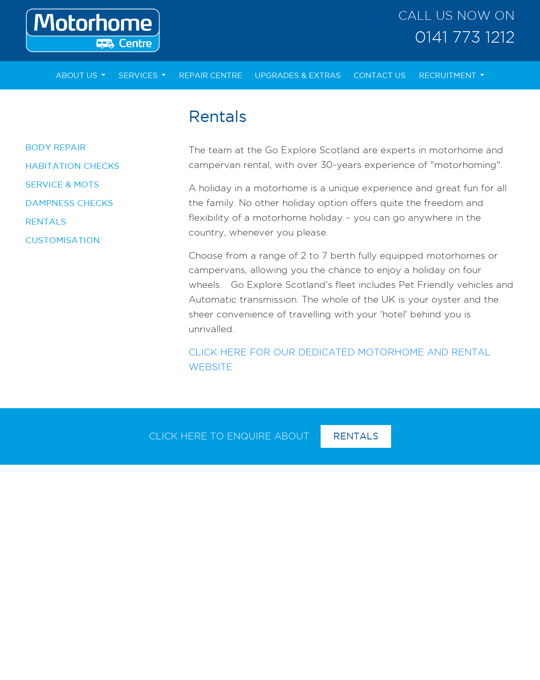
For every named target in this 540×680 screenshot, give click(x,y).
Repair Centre (210, 75)
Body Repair (55, 147)
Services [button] (139, 75)
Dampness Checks (69, 203)
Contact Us (380, 75)
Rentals (45, 221)
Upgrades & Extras (298, 75)
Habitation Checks (72, 165)
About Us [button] (78, 75)
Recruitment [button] (448, 75)
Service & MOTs (62, 184)
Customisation (62, 240)
